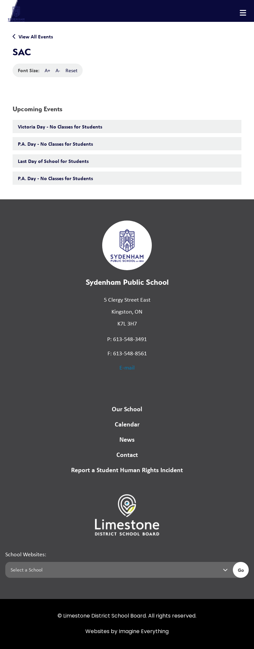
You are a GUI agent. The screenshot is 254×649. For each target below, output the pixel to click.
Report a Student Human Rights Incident (127, 469)
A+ (47, 70)
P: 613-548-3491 (127, 339)
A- (58, 70)
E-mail (127, 368)
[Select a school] (118, 570)
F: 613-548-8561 (127, 353)
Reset (71, 70)
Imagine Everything (144, 631)
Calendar (127, 424)
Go (241, 570)
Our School (127, 408)
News (127, 439)
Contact (127, 454)
